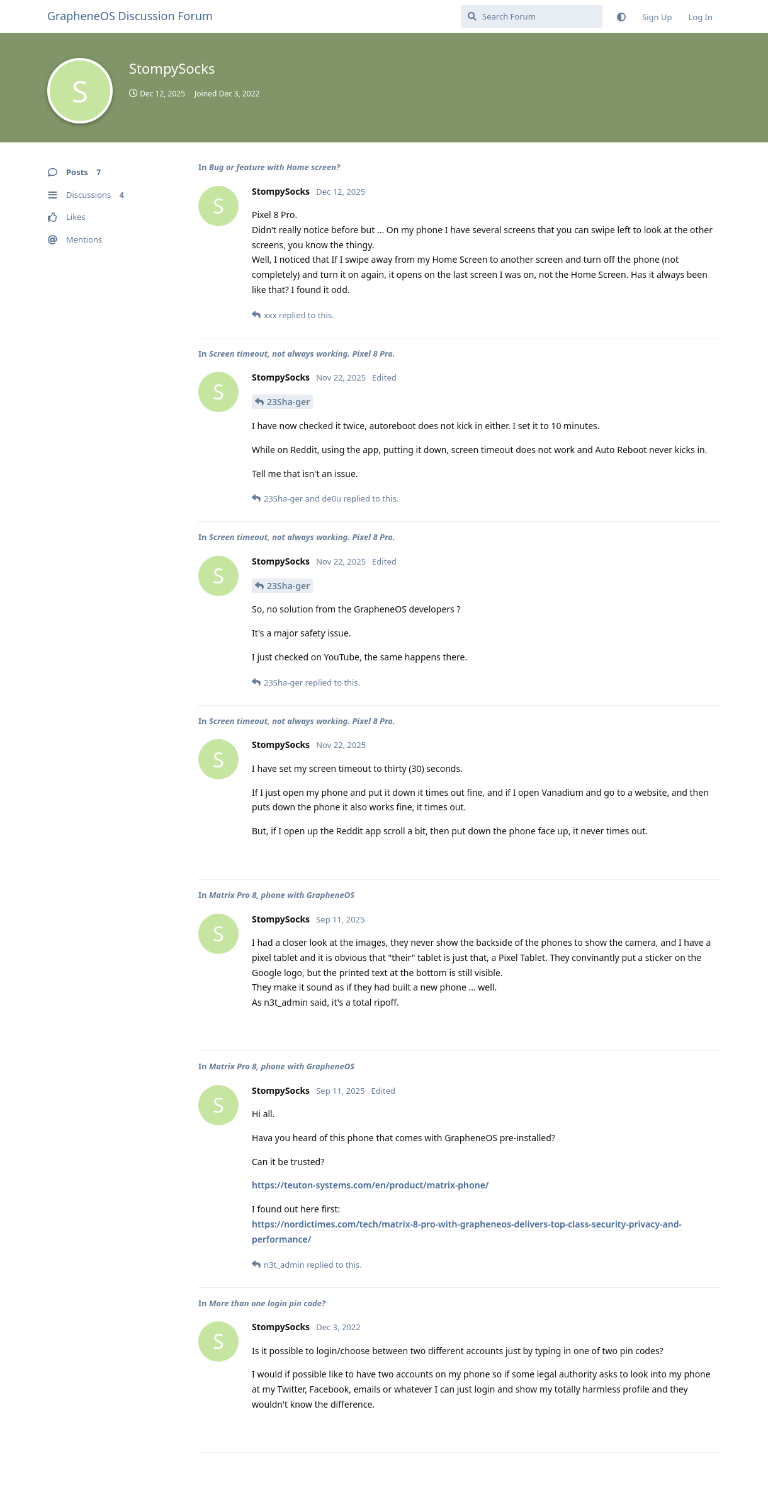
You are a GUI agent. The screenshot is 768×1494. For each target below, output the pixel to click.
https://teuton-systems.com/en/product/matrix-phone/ (370, 1185)
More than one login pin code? (267, 1303)
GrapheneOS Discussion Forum (130, 15)
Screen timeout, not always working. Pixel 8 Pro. (302, 353)
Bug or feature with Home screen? (274, 167)
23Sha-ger (288, 402)
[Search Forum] (531, 16)
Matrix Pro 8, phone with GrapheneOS (281, 894)
